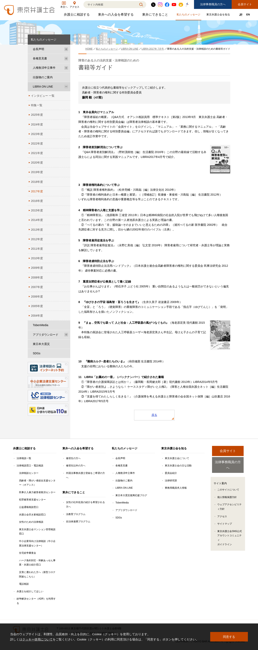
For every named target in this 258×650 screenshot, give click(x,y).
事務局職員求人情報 (176, 487)
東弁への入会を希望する (116, 15)
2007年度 (37, 287)
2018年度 (37, 181)
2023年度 (37, 134)
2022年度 (37, 143)
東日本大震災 (41, 344)
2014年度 (37, 220)
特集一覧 (36, 105)
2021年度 (37, 153)
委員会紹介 (171, 473)
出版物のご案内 (43, 77)
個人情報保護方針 (227, 491)
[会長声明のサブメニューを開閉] (66, 49)
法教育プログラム (75, 514)
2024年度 (37, 124)
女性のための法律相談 (31, 521)
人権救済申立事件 (44, 67)
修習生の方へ (73, 458)
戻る (154, 415)
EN (248, 14)
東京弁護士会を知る (218, 15)
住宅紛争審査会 (27, 552)
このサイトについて (228, 484)
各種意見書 (40, 58)
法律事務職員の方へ (213, 4)
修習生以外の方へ (75, 465)
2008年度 (37, 277)
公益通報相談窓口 (28, 507)
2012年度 (37, 239)
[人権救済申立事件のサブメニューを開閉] (66, 67)
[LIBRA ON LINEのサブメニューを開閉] (66, 86)
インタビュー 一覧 (42, 95)
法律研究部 (171, 480)
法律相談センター (28, 473)
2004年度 (37, 315)
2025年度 (37, 114)
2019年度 (37, 172)
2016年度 (37, 200)
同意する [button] (229, 636)
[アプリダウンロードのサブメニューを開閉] (66, 334)
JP (240, 14)
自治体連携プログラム (78, 521)
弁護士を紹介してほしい (30, 591)
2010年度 (37, 258)
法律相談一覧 (24, 458)
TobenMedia (40, 325)
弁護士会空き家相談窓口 (32, 514)
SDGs (36, 353)
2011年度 (37, 248)
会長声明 (38, 49)
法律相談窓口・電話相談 (30, 465)
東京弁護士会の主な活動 (178, 465)
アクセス (222, 511)
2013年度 (37, 229)
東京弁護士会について (177, 458)
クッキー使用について (37, 639)
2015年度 (37, 210)
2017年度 (37, 191)
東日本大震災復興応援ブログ (131, 495)
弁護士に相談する (77, 15)
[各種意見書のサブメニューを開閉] (66, 58)
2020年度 (37, 162)
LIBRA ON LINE (43, 86)
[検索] (109, 4)
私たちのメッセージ (189, 15)
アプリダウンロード (45, 334)
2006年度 (37, 296)
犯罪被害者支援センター (32, 499)
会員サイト (245, 4)
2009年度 (37, 267)
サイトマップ (224, 518)
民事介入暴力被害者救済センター (37, 492)
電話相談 (24, 584)
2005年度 (37, 306)
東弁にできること (155, 15)
